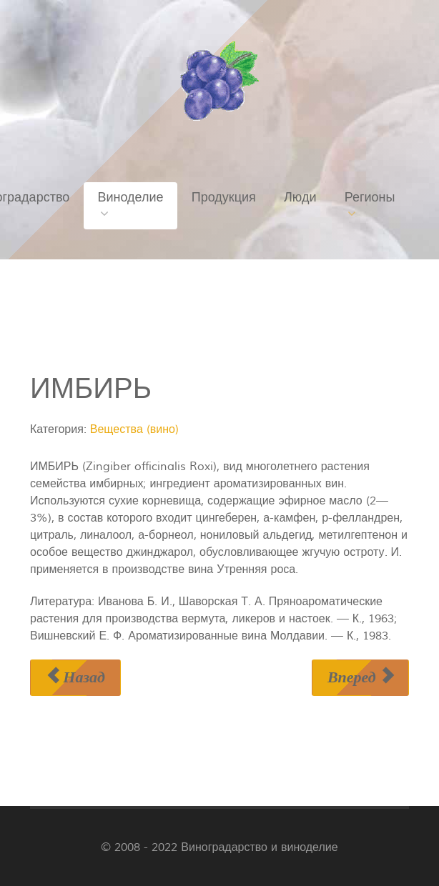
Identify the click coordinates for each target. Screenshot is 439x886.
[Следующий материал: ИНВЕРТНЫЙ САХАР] (360, 677)
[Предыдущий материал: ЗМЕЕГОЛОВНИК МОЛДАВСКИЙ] (75, 677)
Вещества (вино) (134, 429)
